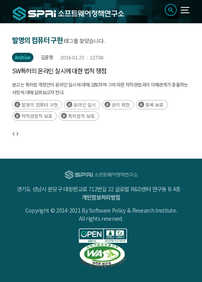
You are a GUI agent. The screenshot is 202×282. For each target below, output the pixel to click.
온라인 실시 (84, 104)
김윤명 (47, 57)
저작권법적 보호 (36, 115)
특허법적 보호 (81, 115)
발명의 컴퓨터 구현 (39, 104)
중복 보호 (154, 104)
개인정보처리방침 (101, 197)
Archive (23, 57)
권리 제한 (120, 104)
